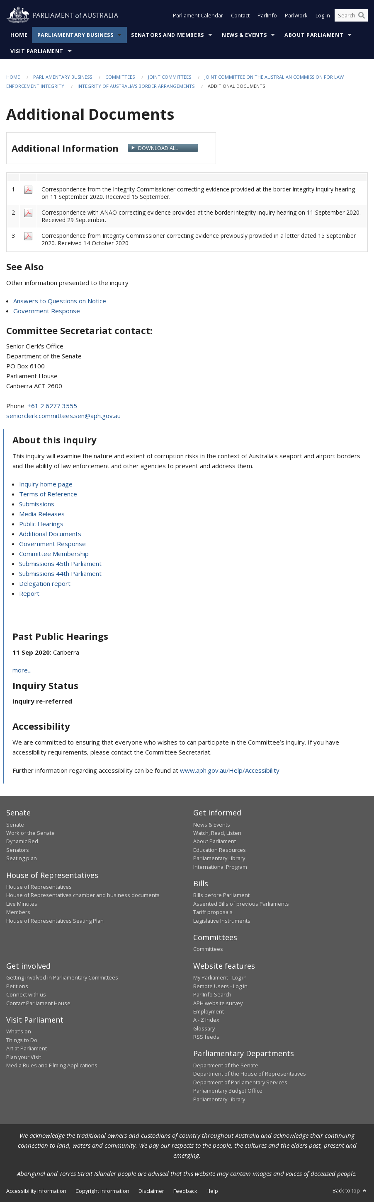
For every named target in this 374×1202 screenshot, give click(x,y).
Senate (15, 824)
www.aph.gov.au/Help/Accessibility (229, 770)
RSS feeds (206, 1036)
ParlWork (296, 15)
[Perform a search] (361, 16)
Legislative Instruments (221, 920)
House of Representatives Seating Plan (55, 920)
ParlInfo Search (212, 994)
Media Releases (42, 514)
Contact (240, 15)
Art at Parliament (26, 1048)
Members (18, 912)
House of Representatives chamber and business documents (83, 895)
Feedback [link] (185, 1191)
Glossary (204, 1028)
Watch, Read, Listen (217, 833)
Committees (120, 77)
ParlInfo (267, 15)
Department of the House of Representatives (249, 1073)
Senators (17, 850)
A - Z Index (206, 1019)
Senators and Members (167, 35)
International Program (220, 867)
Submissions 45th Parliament (60, 563)
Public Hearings (41, 524)
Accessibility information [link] (36, 1191)
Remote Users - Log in (220, 986)
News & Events (244, 35)
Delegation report (44, 583)
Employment (208, 1011)
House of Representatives (39, 886)
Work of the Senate (30, 833)
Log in (323, 15)
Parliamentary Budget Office (227, 1090)
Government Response (46, 311)
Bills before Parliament (221, 895)
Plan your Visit (23, 1057)
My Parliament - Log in (220, 977)
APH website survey (218, 1003)
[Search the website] (351, 16)
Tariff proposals (213, 912)
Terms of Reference (48, 494)
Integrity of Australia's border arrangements (136, 86)
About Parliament (313, 35)
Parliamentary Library (219, 858)
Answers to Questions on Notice (59, 301)
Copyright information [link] (102, 1191)
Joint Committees (169, 77)
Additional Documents (50, 534)
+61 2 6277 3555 (52, 405)
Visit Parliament (36, 51)
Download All (158, 148)
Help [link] (212, 1191)
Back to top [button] (350, 1190)
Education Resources (219, 850)
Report (29, 593)
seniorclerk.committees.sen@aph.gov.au (63, 415)
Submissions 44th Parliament (60, 573)
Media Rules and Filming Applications (51, 1065)
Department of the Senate (225, 1065)
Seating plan (21, 858)
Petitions (17, 986)
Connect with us (26, 994)
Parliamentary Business (75, 35)
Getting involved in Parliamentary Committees (62, 977)
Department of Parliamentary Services (240, 1082)
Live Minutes (21, 903)
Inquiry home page (46, 484)
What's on (18, 1031)
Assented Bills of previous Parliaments (241, 903)
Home (19, 35)
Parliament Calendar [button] (198, 15)
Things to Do (21, 1040)
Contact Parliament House (38, 1003)
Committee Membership (54, 553)
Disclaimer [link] (151, 1191)
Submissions (36, 504)
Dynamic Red (22, 841)
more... (22, 670)
